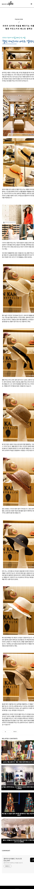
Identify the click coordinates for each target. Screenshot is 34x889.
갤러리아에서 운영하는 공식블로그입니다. (13, 862)
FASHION (19, 19)
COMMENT (6, 851)
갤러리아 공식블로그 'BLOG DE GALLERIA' (13, 859)
